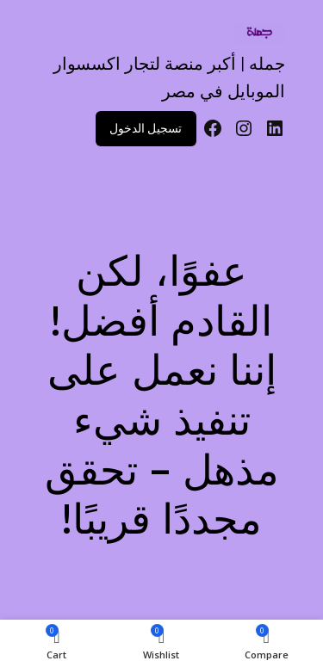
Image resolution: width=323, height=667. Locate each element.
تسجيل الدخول (145, 128)
